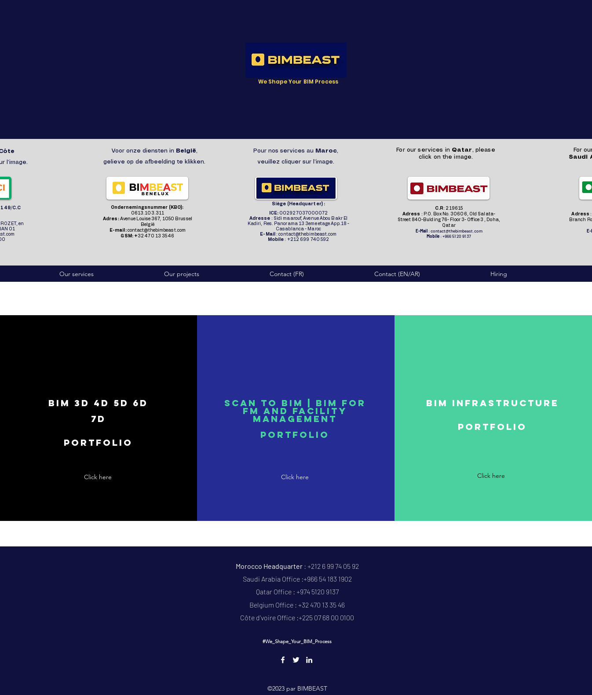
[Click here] (97, 477)
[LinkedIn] (309, 659)
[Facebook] (282, 659)
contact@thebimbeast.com (157, 230)
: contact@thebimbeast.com (298, 234)
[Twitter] (296, 659)
